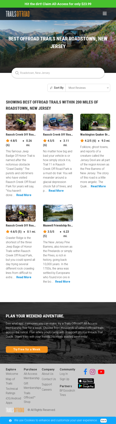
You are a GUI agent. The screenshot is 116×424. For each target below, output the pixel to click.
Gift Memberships (32, 386)
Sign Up (64, 379)
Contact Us (49, 379)
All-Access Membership (32, 376)
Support (47, 384)
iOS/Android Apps (13, 401)
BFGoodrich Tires (67, 393)
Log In (64, 374)
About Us (47, 374)
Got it (103, 420)
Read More (23, 195)
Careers (47, 389)
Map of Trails (10, 381)
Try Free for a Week (26, 349)
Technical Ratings (12, 391)
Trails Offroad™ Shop (29, 397)
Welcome (12, 374)
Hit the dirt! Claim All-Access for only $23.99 (58, 4)
